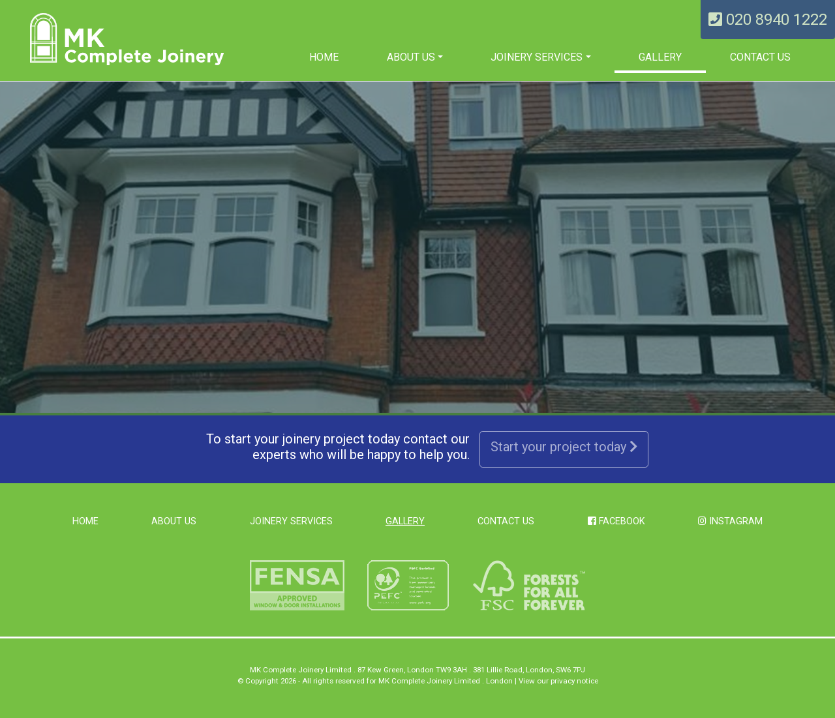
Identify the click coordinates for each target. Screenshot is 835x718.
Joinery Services (537, 57)
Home (324, 57)
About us (411, 57)
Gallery (660, 57)
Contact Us (760, 57)
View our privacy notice (558, 680)
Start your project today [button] (564, 447)
